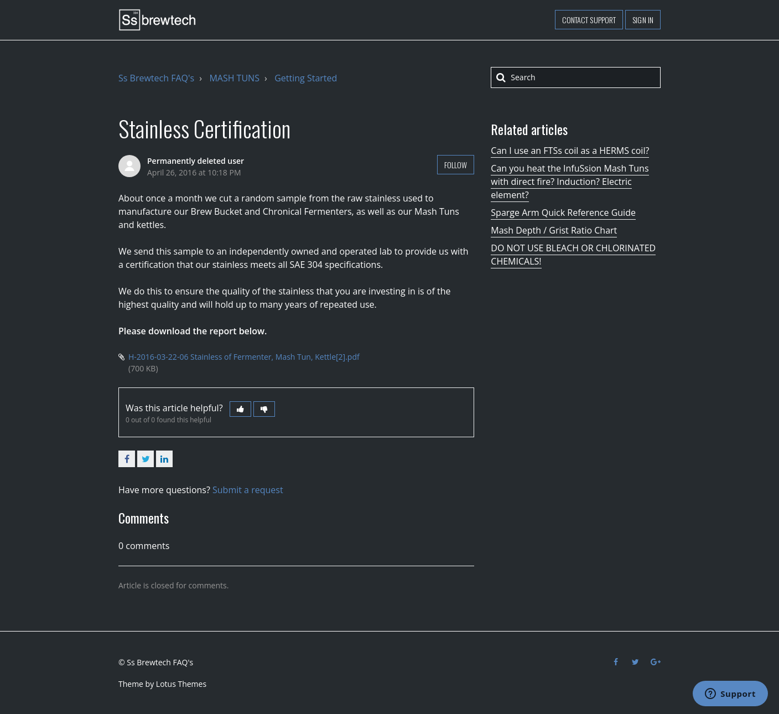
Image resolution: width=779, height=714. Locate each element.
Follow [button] (456, 164)
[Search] (576, 77)
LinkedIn (164, 459)
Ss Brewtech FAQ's (156, 78)
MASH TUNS (234, 78)
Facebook (126, 459)
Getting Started (305, 78)
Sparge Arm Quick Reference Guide (563, 212)
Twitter (145, 459)
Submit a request (247, 490)
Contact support (589, 19)
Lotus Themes (181, 684)
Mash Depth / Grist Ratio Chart (554, 230)
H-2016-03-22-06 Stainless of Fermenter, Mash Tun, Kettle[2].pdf (244, 356)
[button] (240, 409)
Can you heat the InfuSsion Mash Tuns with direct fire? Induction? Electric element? (569, 181)
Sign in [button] (642, 19)
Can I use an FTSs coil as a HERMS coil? (570, 150)
